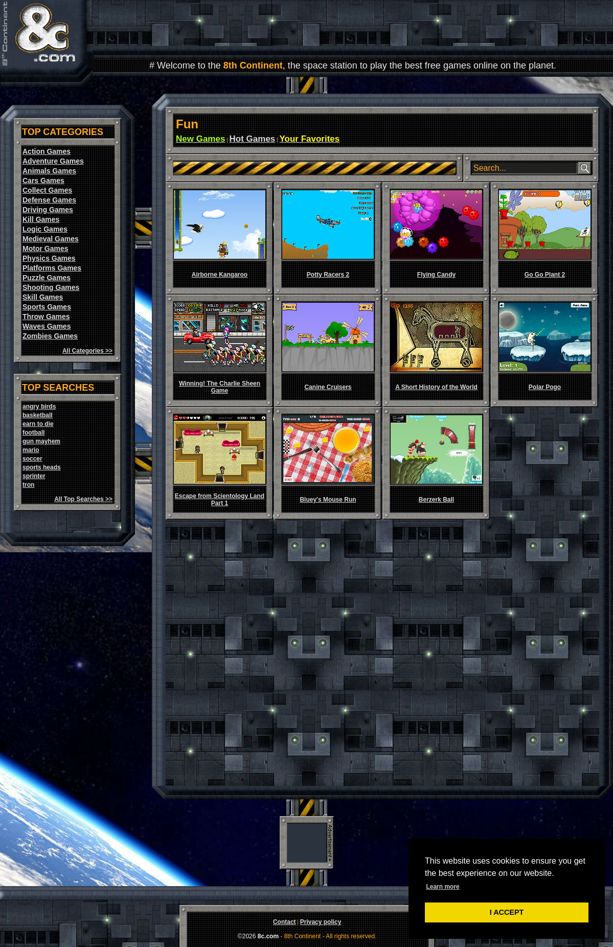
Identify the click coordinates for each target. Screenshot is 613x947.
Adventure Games (53, 161)
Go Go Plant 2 (545, 274)
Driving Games (47, 210)
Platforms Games (51, 268)
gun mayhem (41, 441)
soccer (32, 458)
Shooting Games (50, 287)
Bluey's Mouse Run (328, 499)
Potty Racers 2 (328, 274)
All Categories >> (87, 350)
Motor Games (45, 248)
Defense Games (49, 200)
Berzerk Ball (436, 499)
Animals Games (49, 171)
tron (28, 484)
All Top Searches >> (83, 499)
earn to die (38, 423)
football (33, 432)
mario (30, 450)
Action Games (46, 151)
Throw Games (46, 316)
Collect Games (47, 190)
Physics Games (49, 258)
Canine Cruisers (327, 387)
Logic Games (44, 229)
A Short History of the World (436, 387)
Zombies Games (50, 336)
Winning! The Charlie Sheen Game (219, 387)
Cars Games (43, 180)
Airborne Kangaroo (219, 274)
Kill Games (40, 219)
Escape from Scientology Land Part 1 (219, 499)
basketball (37, 415)
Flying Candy (436, 274)
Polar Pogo (545, 387)
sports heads (41, 467)
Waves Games (46, 326)
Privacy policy (321, 922)
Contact (284, 922)
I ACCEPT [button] (507, 912)
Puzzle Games (46, 278)
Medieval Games (50, 239)
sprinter (34, 476)
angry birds (39, 406)
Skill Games (42, 297)
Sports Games (46, 307)
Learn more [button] (442, 886)
